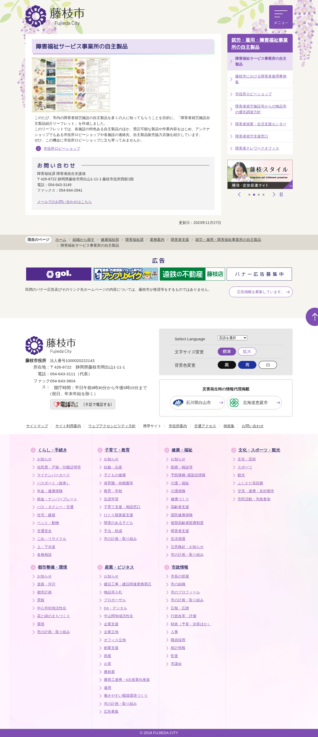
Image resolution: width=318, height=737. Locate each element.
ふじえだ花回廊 (250, 483)
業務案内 (157, 239)
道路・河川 (46, 584)
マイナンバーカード (53, 475)
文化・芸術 (247, 459)
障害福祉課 (134, 239)
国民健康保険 (182, 515)
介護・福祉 (180, 483)
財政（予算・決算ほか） (191, 624)
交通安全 (44, 531)
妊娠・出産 (113, 467)
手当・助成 (113, 531)
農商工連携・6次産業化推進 (127, 680)
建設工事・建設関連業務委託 (127, 584)
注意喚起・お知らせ (187, 547)
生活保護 (178, 539)
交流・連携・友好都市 (256, 491)
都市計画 (44, 592)
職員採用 (178, 640)
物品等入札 (113, 592)
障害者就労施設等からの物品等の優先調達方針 (260, 109)
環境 (40, 624)
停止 (281, 194)
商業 (107, 656)
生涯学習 (111, 499)
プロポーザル (115, 600)
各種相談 (44, 555)
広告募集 (111, 712)
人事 (174, 632)
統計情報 (178, 648)
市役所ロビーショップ (62, 148)
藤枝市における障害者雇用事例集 (260, 79)
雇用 (107, 688)
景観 (40, 600)
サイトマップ (37, 426)
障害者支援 (180, 239)
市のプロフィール (185, 592)
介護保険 (178, 491)
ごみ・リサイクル (51, 539)
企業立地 (111, 632)
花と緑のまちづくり (53, 616)
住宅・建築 (46, 515)
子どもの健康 (115, 475)
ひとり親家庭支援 (118, 515)
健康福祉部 (110, 239)
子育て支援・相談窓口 (122, 507)
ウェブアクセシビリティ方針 (112, 426)
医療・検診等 (182, 467)
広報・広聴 (180, 608)
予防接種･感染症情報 (188, 475)
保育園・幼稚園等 (118, 483)
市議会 (176, 664)
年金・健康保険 (50, 491)
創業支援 (111, 648)
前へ (239, 194)
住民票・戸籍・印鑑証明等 (59, 467)
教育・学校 (113, 491)
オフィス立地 (115, 640)
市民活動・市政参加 (254, 499)
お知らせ (44, 459)
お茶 (107, 664)
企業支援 (111, 624)
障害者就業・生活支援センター (260, 124)
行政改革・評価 (183, 616)
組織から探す (84, 239)
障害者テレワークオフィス (257, 148)
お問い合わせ (253, 426)
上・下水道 (46, 547)
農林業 (109, 672)
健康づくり (180, 499)
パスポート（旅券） (53, 483)
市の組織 (178, 584)
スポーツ (245, 467)
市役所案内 (178, 426)
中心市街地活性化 (51, 608)
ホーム (60, 239)
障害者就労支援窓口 (251, 136)
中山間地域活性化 (118, 616)
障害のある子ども (118, 523)
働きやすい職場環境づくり (126, 696)
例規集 (228, 426)
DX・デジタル (115, 608)
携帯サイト (152, 426)
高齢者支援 (180, 507)
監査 (174, 656)
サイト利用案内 (68, 426)
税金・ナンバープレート (57, 499)
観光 (241, 475)
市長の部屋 (180, 576)
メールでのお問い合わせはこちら (64, 202)
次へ (274, 194)
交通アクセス (205, 426)
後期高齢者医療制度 (187, 523)
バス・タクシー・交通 (55, 507)
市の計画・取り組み (120, 539)
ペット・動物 (48, 523)
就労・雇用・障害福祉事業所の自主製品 (259, 43)
